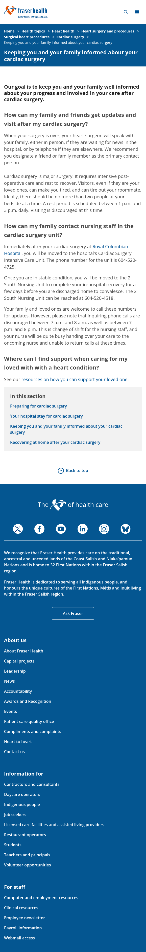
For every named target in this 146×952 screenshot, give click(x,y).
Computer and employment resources (41, 897)
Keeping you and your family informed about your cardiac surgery (58, 42)
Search (126, 12)
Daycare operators (22, 794)
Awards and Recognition (27, 701)
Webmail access (19, 938)
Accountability (18, 691)
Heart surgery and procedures (107, 31)
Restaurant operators (25, 834)
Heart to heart (18, 741)
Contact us (14, 751)
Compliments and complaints (32, 731)
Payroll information (23, 928)
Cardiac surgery (70, 36)
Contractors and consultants (31, 784)
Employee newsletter (24, 918)
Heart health (63, 31)
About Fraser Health (23, 651)
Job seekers (15, 814)
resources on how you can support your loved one (74, 379)
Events (10, 711)
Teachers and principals (27, 855)
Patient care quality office (29, 721)
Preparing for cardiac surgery (38, 406)
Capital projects (19, 661)
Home (9, 31)
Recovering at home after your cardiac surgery (55, 442)
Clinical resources (21, 907)
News (9, 681)
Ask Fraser (73, 613)
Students (12, 845)
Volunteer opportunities (27, 865)
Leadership (15, 671)
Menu (137, 12)
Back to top (77, 470)
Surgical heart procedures (27, 36)
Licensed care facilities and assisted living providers (54, 824)
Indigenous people (22, 804)
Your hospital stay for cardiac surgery (46, 416)
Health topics (33, 31)
